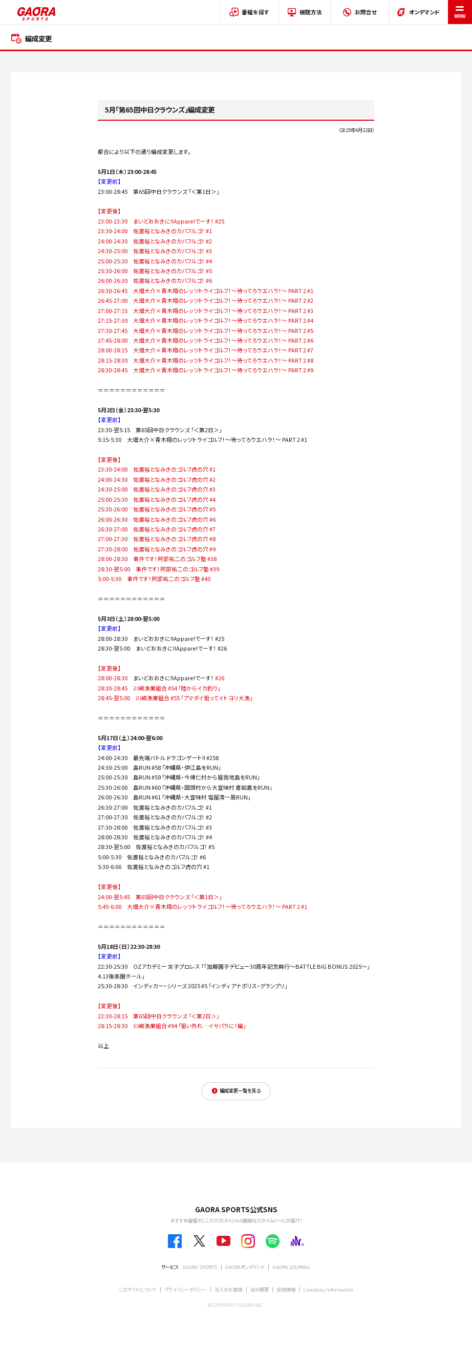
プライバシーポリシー (185, 1289)
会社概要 (259, 1289)
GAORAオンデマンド (245, 1267)
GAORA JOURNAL (292, 1267)
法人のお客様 (228, 1289)
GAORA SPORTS (200, 1267)
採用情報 (286, 1289)
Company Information (328, 1289)
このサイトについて (137, 1289)
